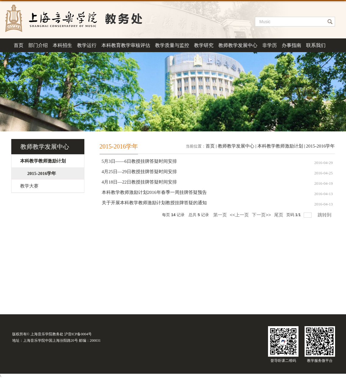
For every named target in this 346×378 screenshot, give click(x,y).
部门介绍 (38, 45)
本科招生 (62, 45)
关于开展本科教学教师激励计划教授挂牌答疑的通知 (154, 202)
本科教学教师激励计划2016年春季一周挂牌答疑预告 (154, 192)
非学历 (269, 45)
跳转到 (325, 214)
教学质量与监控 (172, 45)
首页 (18, 45)
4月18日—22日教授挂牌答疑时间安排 (139, 182)
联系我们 (316, 45)
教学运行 (87, 45)
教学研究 (204, 45)
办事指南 (291, 45)
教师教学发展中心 (237, 45)
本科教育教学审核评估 (125, 45)
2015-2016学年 (320, 146)
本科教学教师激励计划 (280, 146)
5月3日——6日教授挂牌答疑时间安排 (139, 161)
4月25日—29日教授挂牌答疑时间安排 (139, 171)
